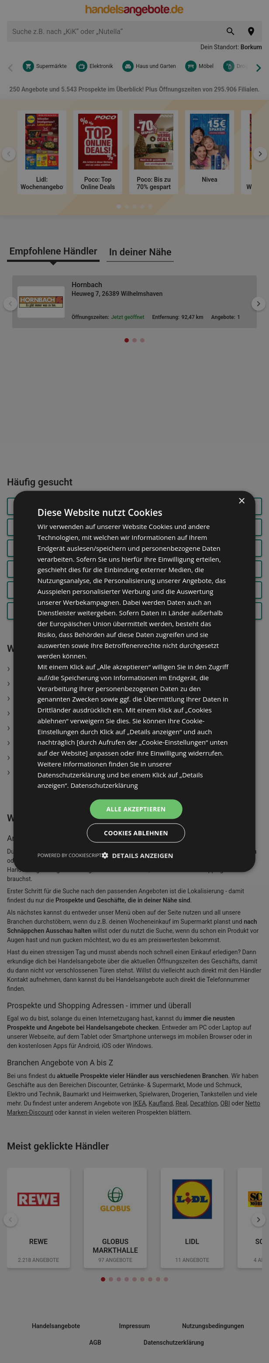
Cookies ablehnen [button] (136, 832)
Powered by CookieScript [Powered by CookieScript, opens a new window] (70, 854)
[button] (137, 855)
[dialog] (134, 681)
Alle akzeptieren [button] (136, 809)
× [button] (241, 501)
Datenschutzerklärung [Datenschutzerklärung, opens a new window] (104, 785)
